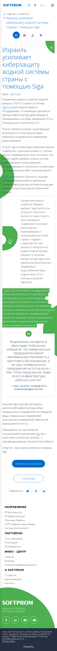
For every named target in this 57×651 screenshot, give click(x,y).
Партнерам (13, 533)
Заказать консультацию (28, 463)
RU (41, 5)
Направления (15, 507)
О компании (28, 478)
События (9, 557)
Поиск (29, 5)
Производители (13, 546)
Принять (28, 646)
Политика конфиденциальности (20, 564)
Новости (24, 14)
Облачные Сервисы (15, 520)
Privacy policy (8, 641)
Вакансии (9, 560)
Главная (11, 14)
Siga (38, 433)
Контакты (9, 583)
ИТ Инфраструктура (15, 516)
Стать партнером (14, 538)
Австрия (36, 5)
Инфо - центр (15, 552)
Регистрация (11, 542)
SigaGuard (8, 107)
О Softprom (14, 570)
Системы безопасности (17, 528)
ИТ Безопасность (13, 512)
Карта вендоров (13, 579)
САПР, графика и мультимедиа (20, 524)
